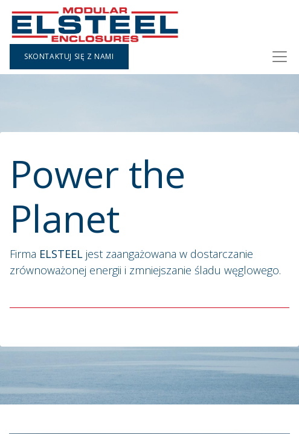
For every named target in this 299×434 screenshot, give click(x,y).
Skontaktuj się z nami (69, 56)
